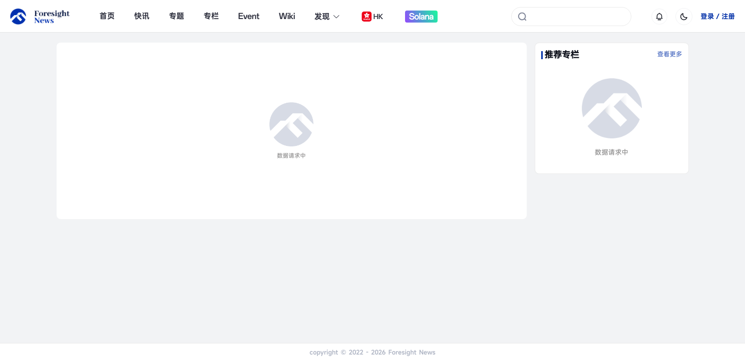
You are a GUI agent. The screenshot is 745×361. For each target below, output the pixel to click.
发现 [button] (327, 17)
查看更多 (669, 55)
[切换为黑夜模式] (683, 16)
